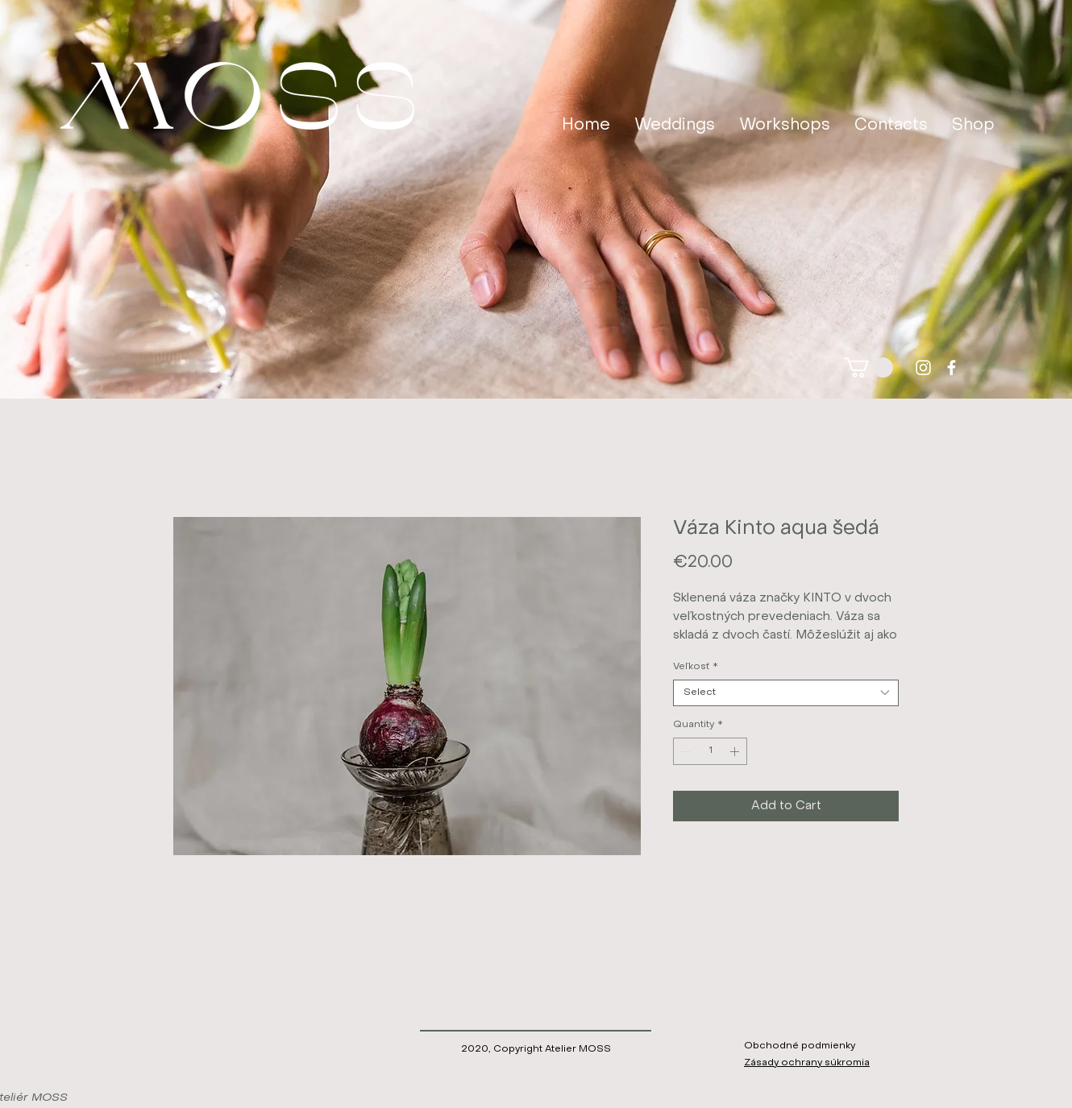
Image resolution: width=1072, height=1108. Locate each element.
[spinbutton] (710, 751)
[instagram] (923, 368)
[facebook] (951, 368)
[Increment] (736, 751)
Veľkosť (695, 667)
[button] (868, 368)
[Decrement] (684, 751)
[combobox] (786, 693)
